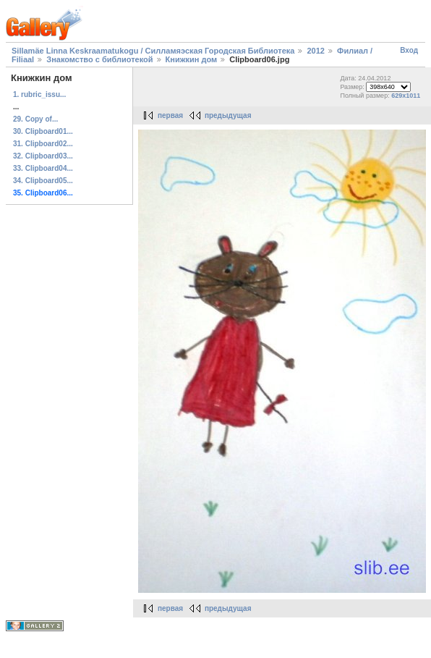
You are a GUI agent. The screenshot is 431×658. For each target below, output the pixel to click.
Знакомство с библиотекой (99, 59)
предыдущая (228, 115)
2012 (315, 50)
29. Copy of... (35, 119)
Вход (409, 50)
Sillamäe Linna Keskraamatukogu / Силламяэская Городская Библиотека (153, 50)
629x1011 (405, 95)
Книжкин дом (192, 59)
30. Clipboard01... (43, 131)
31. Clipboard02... (43, 144)
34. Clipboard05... (43, 181)
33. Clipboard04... (43, 168)
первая (170, 115)
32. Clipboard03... (43, 156)
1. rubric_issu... (39, 94)
